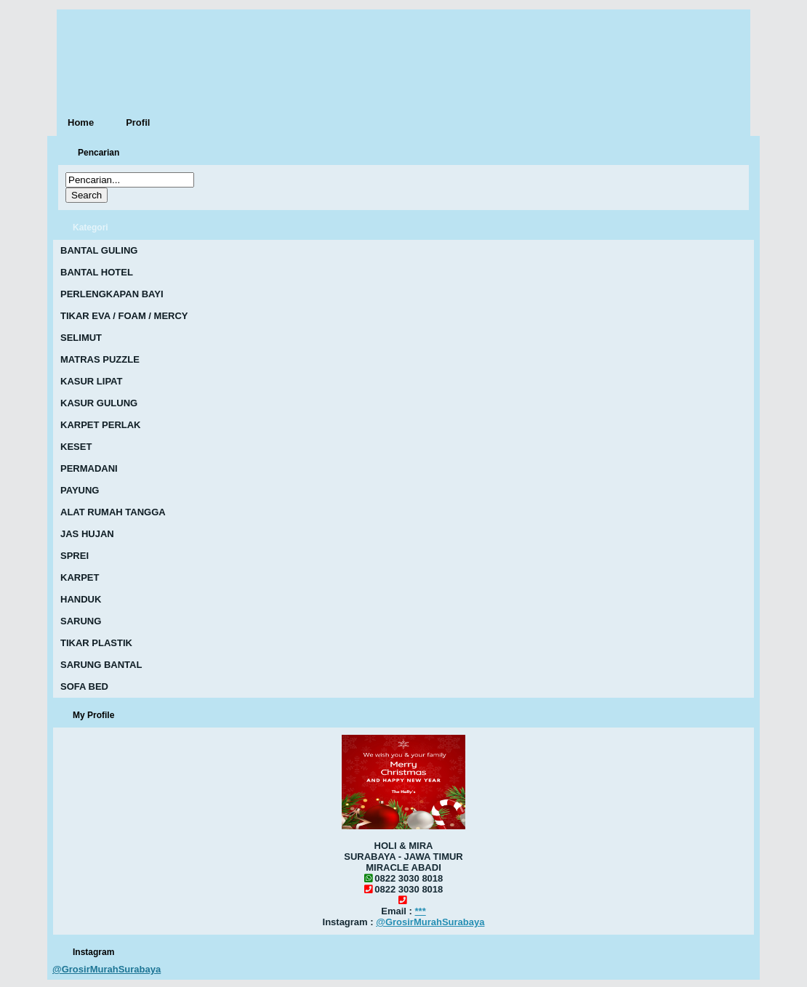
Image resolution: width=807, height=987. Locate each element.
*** (420, 911)
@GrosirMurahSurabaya (430, 921)
